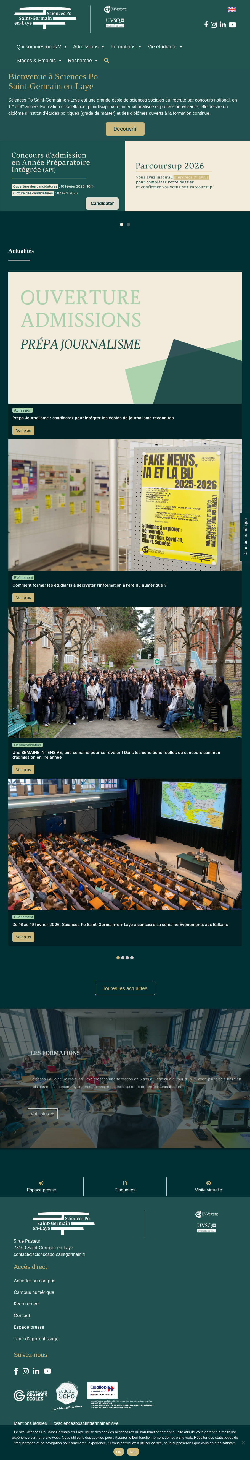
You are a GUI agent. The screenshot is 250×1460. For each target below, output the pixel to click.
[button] (15, 1132)
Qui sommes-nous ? (42, 47)
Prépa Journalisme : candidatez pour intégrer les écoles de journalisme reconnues (93, 417)
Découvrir (125, 129)
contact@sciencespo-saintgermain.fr (49, 1254)
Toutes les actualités (125, 988)
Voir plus (23, 430)
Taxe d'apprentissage (36, 1338)
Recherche (83, 60)
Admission (22, 410)
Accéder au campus (34, 1280)
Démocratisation (27, 745)
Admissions (89, 47)
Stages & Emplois (39, 60)
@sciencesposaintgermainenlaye (86, 1423)
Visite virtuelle (208, 1190)
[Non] (243, 1442)
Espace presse (41, 1190)
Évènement (23, 578)
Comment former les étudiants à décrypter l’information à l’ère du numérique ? (89, 585)
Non (133, 1452)
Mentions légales (30, 1423)
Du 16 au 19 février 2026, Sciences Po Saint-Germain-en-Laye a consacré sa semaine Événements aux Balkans (120, 924)
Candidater (102, 203)
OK (118, 1452)
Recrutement (27, 1304)
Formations (126, 47)
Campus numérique (245, 537)
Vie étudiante (165, 47)
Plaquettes (125, 1190)
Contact (22, 1315)
